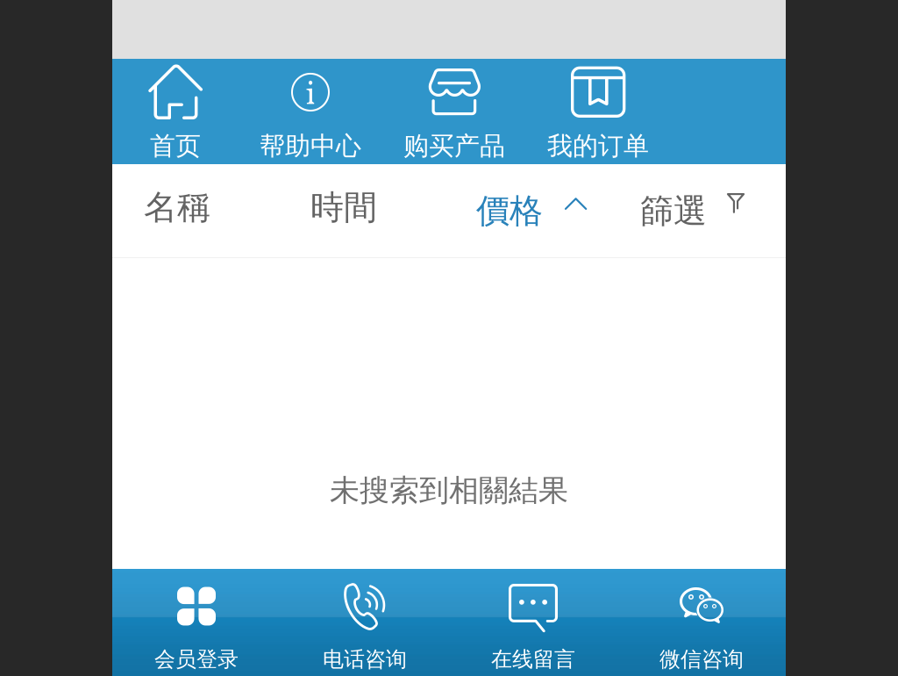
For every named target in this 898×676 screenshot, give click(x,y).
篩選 (673, 210)
